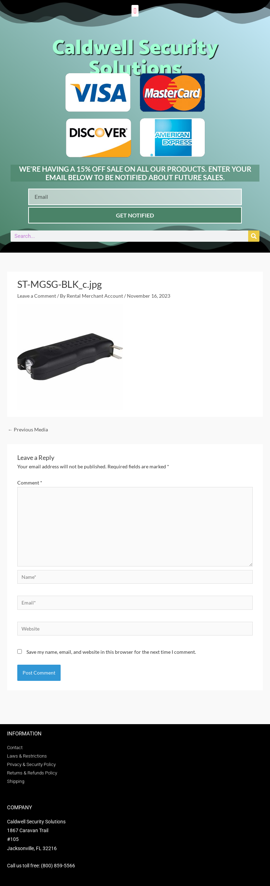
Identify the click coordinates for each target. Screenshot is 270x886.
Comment (29, 483)
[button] (134, 11)
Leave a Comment (36, 296)
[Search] (253, 236)
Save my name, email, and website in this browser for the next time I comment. (111, 652)
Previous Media (28, 429)
